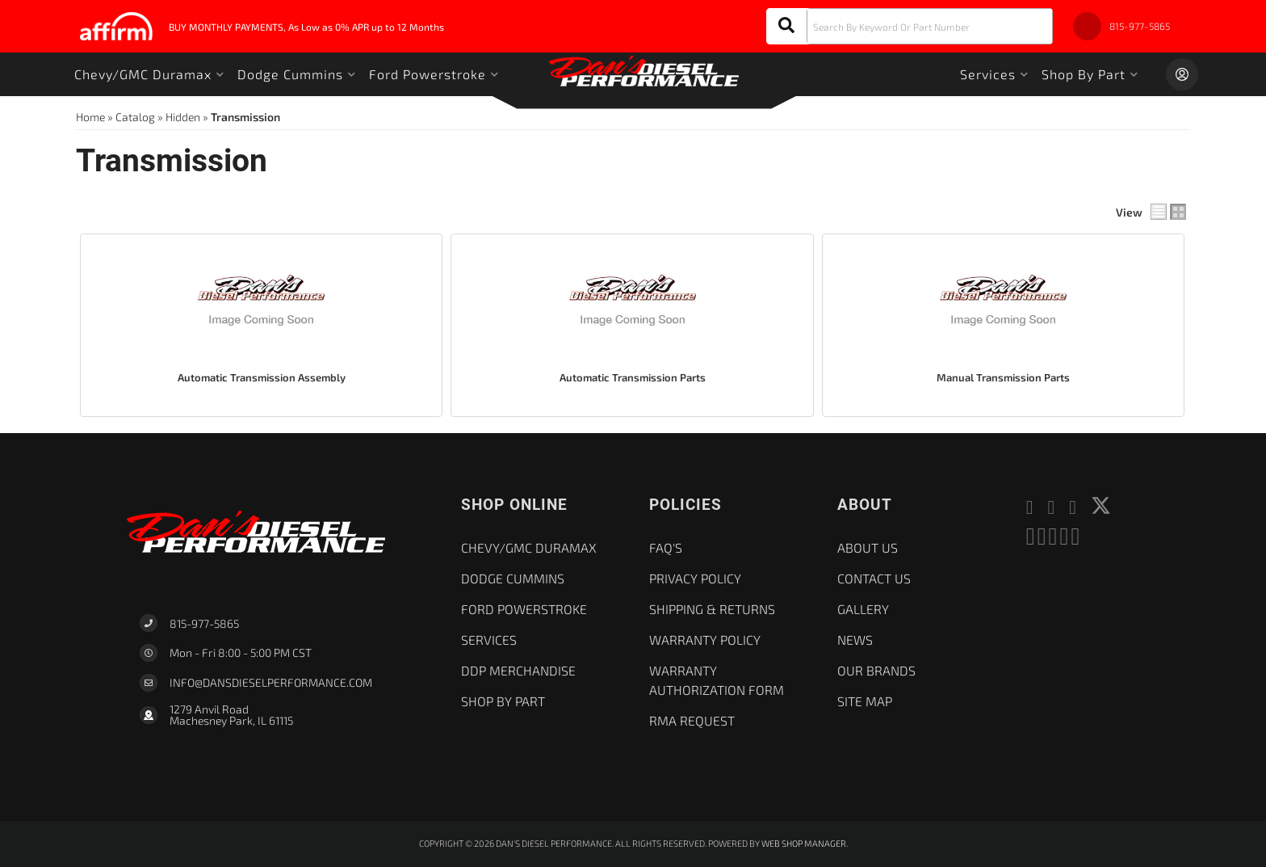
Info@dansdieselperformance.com (271, 682)
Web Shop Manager (803, 843)
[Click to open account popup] (1182, 74)
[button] (909, 26)
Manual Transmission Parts (1003, 377)
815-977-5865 (204, 623)
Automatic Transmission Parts (633, 377)
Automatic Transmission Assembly (262, 377)
